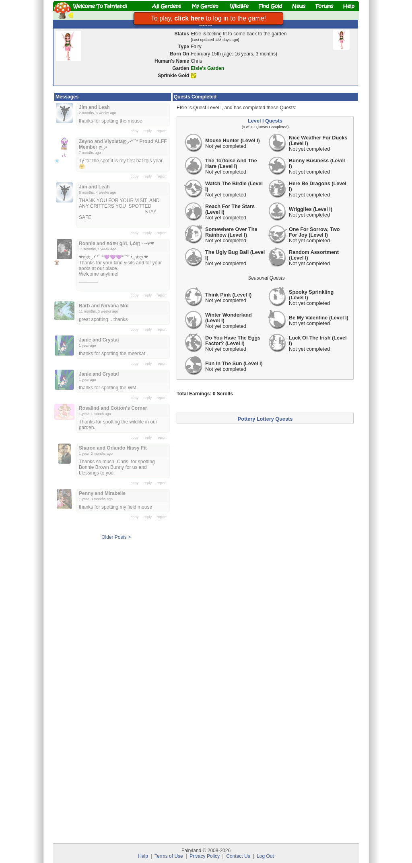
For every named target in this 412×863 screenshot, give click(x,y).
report (162, 131)
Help (143, 856)
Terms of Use (168, 856)
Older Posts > (116, 537)
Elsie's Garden (207, 68)
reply (148, 131)
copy (135, 131)
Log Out (265, 856)
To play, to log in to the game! (208, 18)
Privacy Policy (205, 856)
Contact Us (238, 856)
